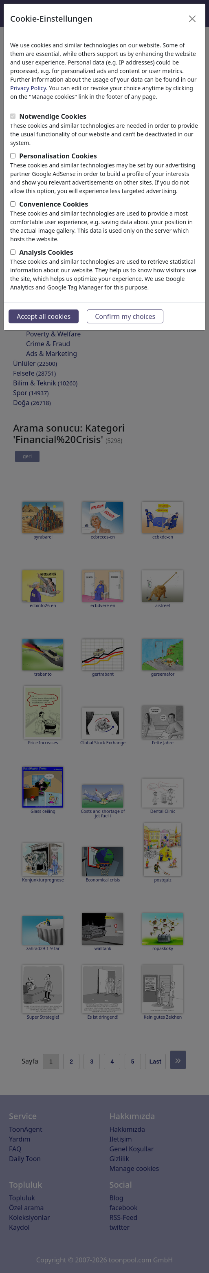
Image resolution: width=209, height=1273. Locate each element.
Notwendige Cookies (52, 116)
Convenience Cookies (53, 204)
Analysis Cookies (46, 252)
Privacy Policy (28, 88)
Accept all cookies (43, 316)
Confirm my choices (125, 316)
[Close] (192, 18)
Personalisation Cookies (58, 155)
